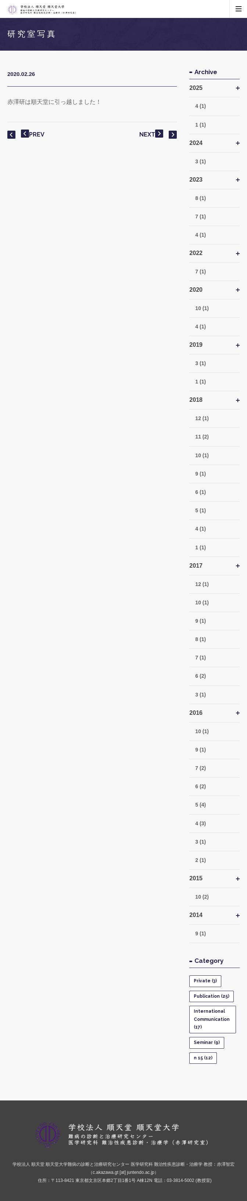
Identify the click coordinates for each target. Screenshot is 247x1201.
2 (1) (200, 860)
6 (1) (200, 492)
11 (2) (202, 437)
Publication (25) (211, 996)
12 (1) (202, 418)
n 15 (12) (203, 1057)
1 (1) (200, 125)
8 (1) (200, 198)
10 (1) (202, 308)
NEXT (151, 134)
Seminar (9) (207, 1042)
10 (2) (202, 897)
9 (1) (200, 474)
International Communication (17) (212, 1019)
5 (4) (200, 805)
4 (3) (200, 823)
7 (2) (200, 768)
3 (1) (200, 161)
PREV (32, 134)
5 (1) (200, 510)
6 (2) (200, 676)
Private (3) (205, 980)
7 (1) (200, 216)
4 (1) (200, 106)
